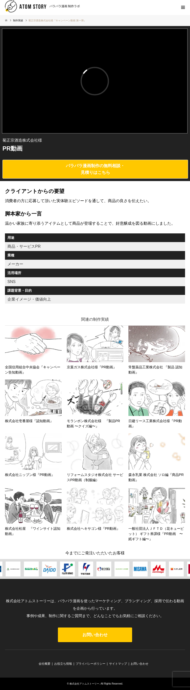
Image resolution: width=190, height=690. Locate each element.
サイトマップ (118, 663)
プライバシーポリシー (90, 663)
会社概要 (44, 663)
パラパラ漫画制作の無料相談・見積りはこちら (95, 169)
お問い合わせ (95, 634)
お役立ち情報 (63, 663)
